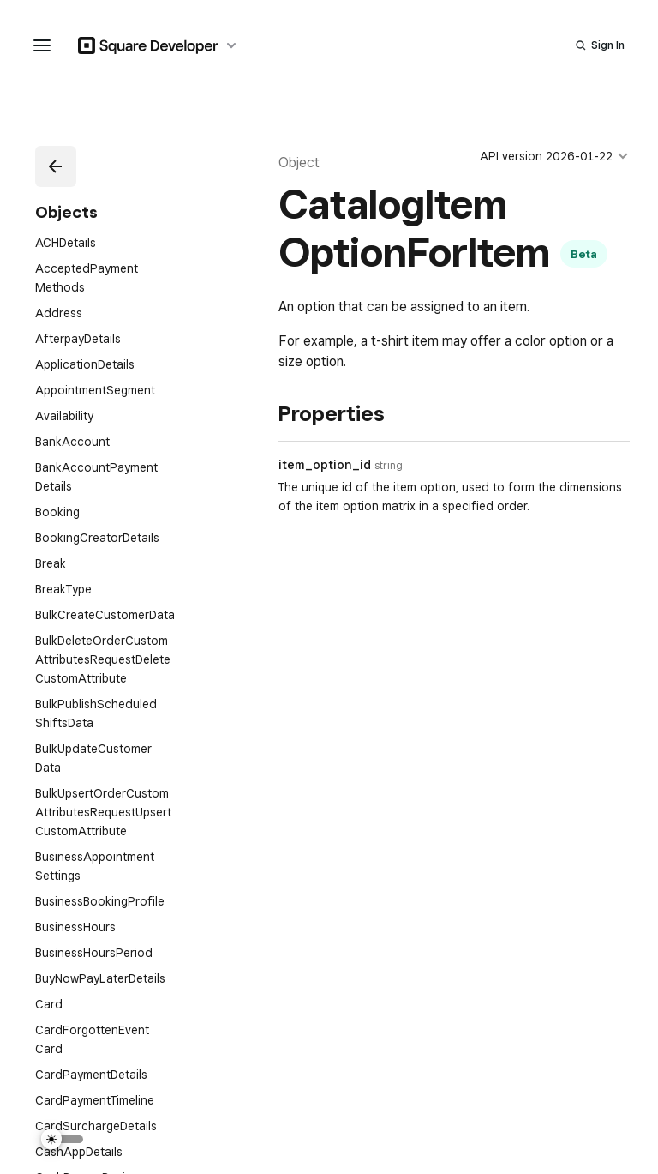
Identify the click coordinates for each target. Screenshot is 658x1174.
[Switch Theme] (62, 1139)
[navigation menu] (42, 45)
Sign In (608, 45)
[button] (55, 166)
